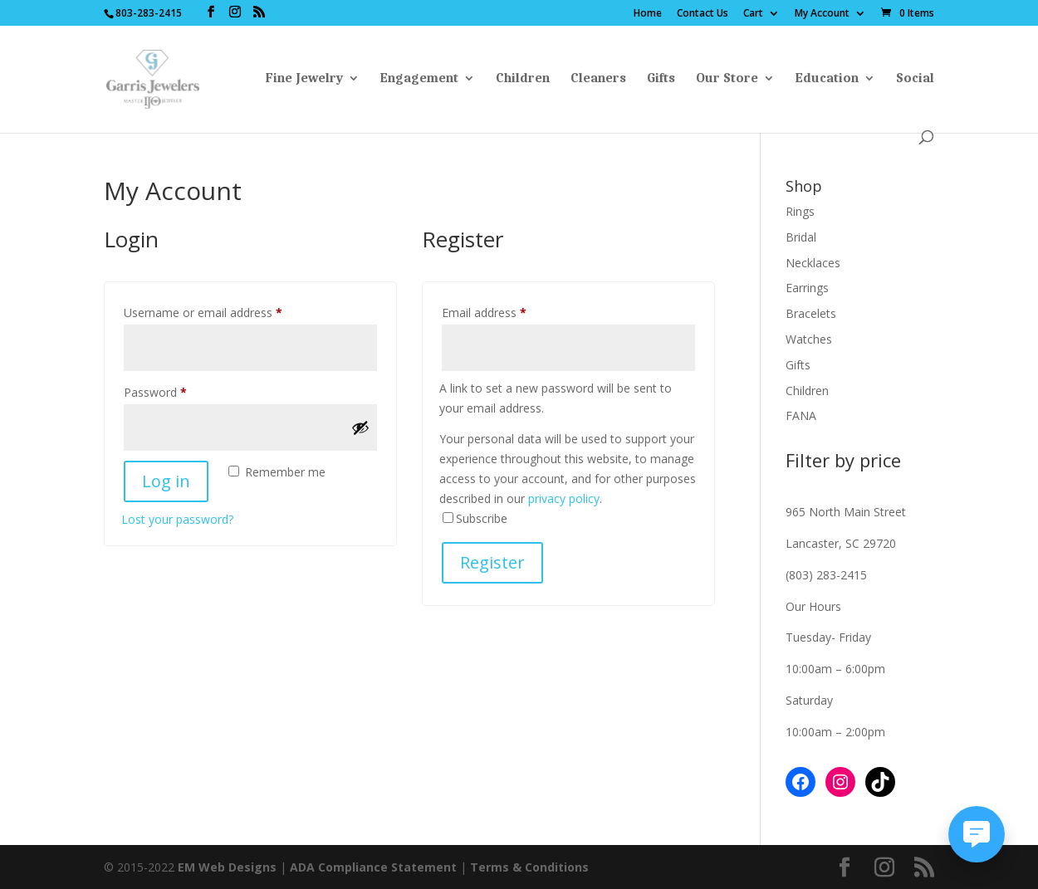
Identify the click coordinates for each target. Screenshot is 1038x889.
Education (827, 78)
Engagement (419, 78)
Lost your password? (177, 519)
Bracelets (811, 313)
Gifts (661, 78)
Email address (507, 310)
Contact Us (702, 14)
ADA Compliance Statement (373, 867)
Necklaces (813, 263)
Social (915, 78)
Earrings (807, 288)
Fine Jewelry (304, 78)
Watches (809, 339)
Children (523, 78)
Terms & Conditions (529, 867)
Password (178, 390)
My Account (822, 14)
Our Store (727, 78)
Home (648, 14)
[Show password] (360, 427)
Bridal (801, 237)
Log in (166, 481)
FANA (801, 415)
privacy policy (564, 498)
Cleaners (598, 78)
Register (492, 562)
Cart (753, 14)
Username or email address (226, 310)
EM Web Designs (229, 867)
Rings (800, 211)
